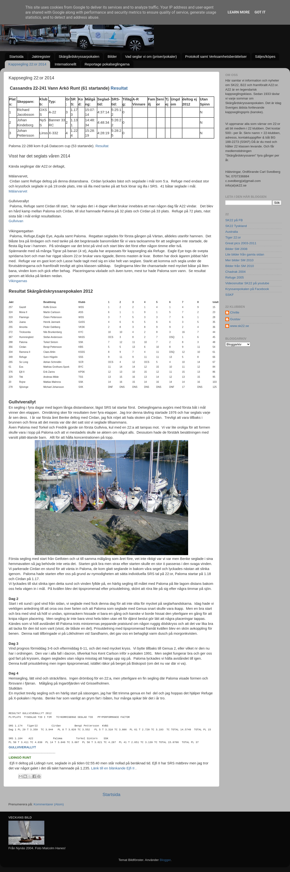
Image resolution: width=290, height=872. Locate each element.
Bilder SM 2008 (236, 249)
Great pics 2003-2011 (240, 243)
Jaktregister (41, 56)
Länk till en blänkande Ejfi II (112, 768)
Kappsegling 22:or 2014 (27, 64)
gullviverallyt (22, 747)
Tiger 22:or (233, 237)
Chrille (234, 312)
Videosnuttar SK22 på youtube (247, 283)
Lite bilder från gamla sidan (244, 254)
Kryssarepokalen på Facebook (247, 289)
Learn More (239, 12)
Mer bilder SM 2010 (239, 260)
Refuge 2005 (234, 277)
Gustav (235, 319)
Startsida (16, 56)
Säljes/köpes (265, 56)
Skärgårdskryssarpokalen (79, 56)
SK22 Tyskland (236, 226)
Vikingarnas (18, 281)
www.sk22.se (239, 326)
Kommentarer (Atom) (49, 804)
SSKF (229, 294)
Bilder (112, 56)
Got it (260, 12)
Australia (231, 231)
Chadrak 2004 (235, 271)
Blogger (165, 860)
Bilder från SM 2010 (239, 266)
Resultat (119, 88)
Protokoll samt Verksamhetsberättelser (216, 56)
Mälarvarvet (18, 191)
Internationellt (65, 64)
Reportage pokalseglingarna (107, 64)
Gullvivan (16, 221)
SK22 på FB (234, 220)
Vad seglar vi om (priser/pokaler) (151, 56)
